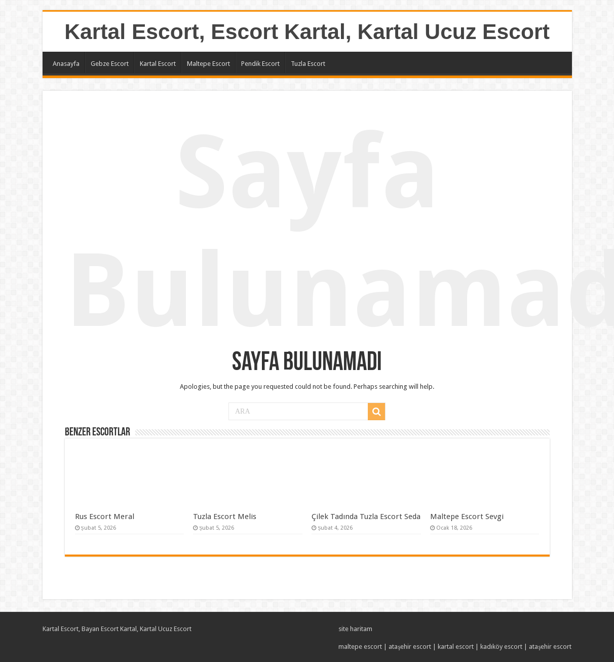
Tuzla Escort (308, 63)
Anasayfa (66, 63)
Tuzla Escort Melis (224, 516)
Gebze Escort (110, 63)
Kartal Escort (158, 63)
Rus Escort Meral (104, 516)
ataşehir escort (410, 646)
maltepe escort (360, 646)
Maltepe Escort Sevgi (467, 516)
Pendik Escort (260, 63)
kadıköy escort (501, 646)
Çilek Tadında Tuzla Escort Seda (366, 516)
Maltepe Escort (208, 63)
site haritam (355, 629)
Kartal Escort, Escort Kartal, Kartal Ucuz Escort (307, 31)
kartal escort (456, 646)
